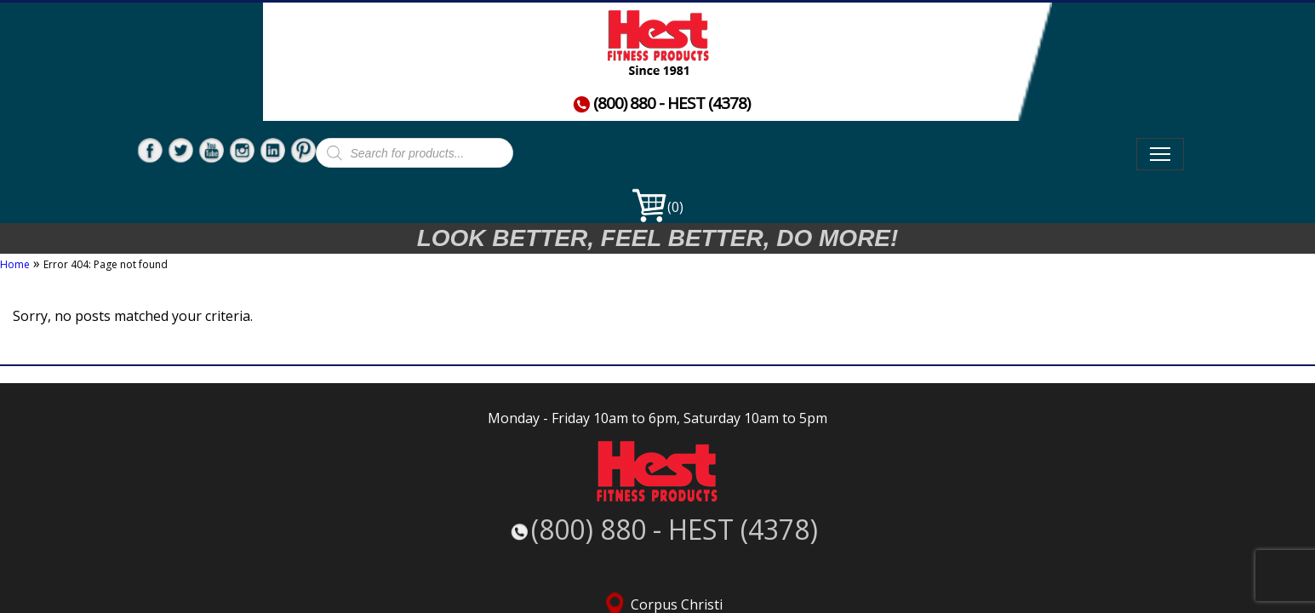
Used (656, 56)
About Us (980, 56)
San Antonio (1007, 455)
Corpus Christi (602, 455)
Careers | (732, 558)
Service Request (1011, 558)
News (552, 100)
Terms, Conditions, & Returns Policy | (863, 558)
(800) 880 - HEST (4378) (275, 80)
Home (446, 56)
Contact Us (468, 100)
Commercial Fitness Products (809, 56)
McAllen (805, 455)
